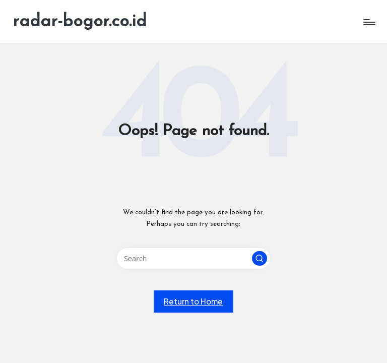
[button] (259, 258)
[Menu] (368, 22)
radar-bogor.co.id (80, 22)
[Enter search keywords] (193, 258)
